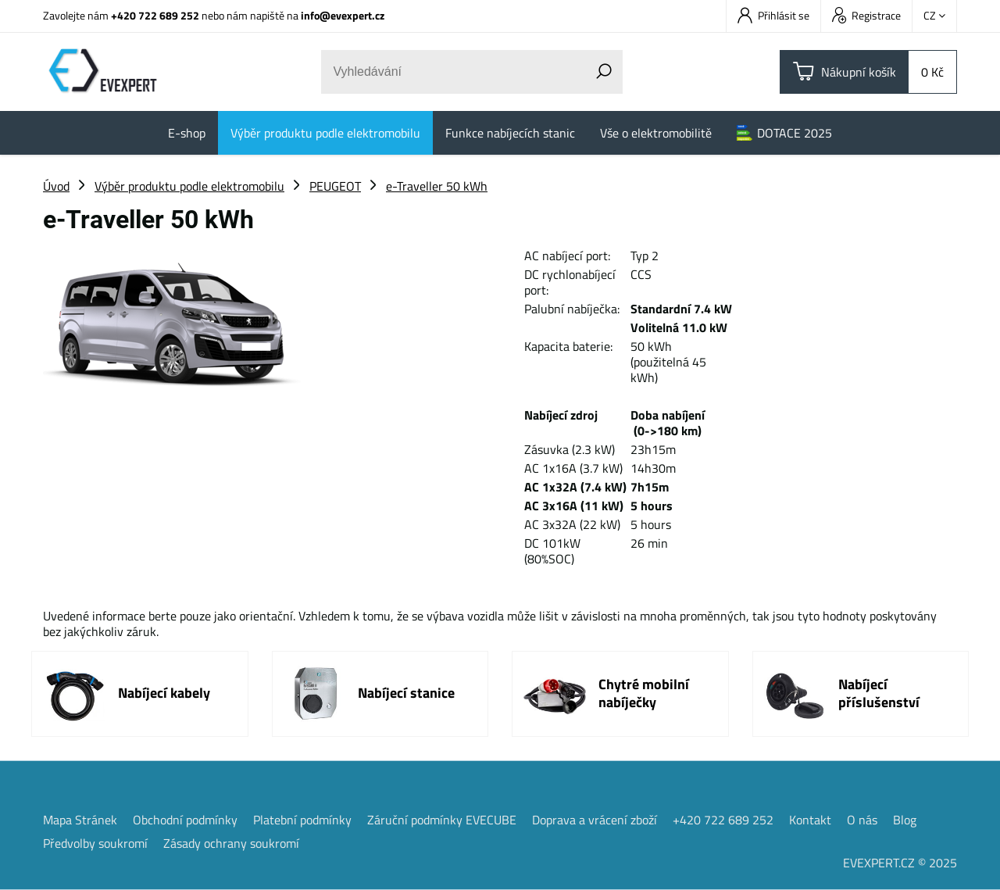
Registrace (866, 15)
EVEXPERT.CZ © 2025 (900, 862)
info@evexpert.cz (342, 15)
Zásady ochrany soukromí (231, 843)
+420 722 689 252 (155, 15)
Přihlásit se (773, 15)
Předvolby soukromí (95, 843)
